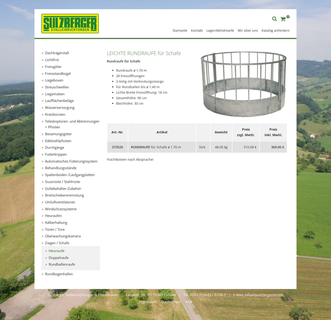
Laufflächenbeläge (59, 100)
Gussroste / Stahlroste (62, 181)
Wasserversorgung (59, 107)
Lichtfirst (52, 59)
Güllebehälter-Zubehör (63, 188)
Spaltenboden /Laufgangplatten (70, 174)
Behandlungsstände (60, 168)
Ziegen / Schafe (57, 243)
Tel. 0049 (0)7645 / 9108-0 (204, 294)
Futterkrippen (56, 154)
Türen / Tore (55, 229)
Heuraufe (57, 250)
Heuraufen (53, 215)
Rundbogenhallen (59, 274)
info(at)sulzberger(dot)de (264, 294)
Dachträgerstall (57, 53)
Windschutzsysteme (61, 209)
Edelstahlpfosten (58, 140)
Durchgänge (54, 147)
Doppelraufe (58, 257)
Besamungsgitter (58, 134)
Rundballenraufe (62, 264)
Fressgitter (53, 66)
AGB (188, 301)
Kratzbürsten (55, 114)
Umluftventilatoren (60, 202)
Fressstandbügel (58, 73)
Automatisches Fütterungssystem (71, 161)
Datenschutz (171, 301)
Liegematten (55, 94)
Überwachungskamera (63, 236)
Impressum (148, 301)
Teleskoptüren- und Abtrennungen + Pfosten (72, 124)
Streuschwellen (57, 87)
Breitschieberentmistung (64, 195)
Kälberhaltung (56, 222)
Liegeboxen (54, 80)
